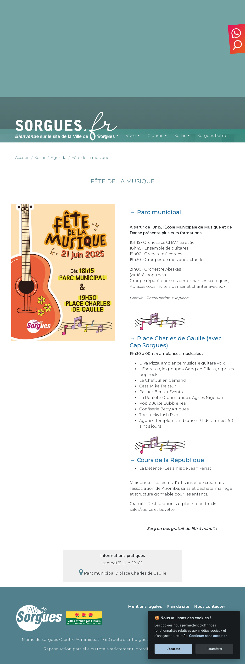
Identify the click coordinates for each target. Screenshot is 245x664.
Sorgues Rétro (211, 135)
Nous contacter (209, 606)
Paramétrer (214, 649)
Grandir (155, 135)
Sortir (180, 135)
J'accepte (173, 649)
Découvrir (104, 135)
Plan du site (178, 606)
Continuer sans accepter (208, 636)
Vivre (131, 135)
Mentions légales (145, 606)
